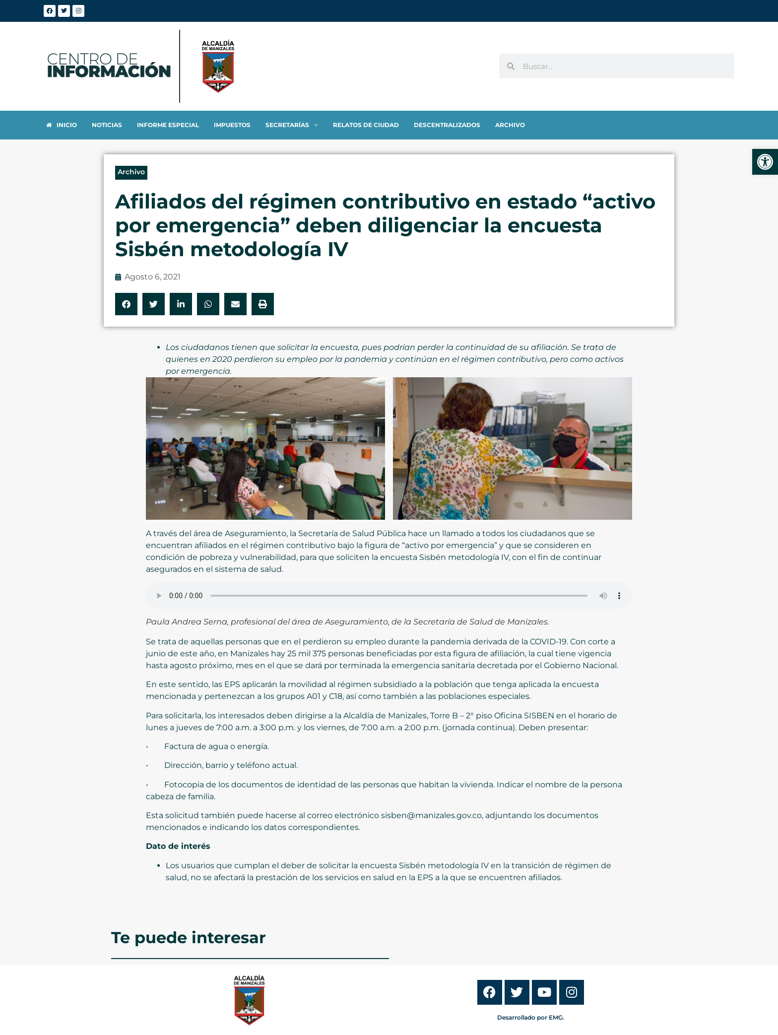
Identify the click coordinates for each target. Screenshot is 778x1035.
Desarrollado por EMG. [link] (530, 1017)
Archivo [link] (131, 171)
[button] (126, 304)
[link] (765, 162)
